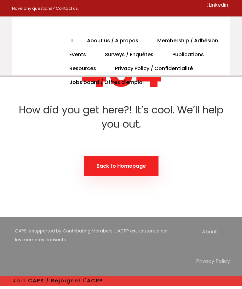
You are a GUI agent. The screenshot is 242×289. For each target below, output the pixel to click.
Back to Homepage (121, 166)
